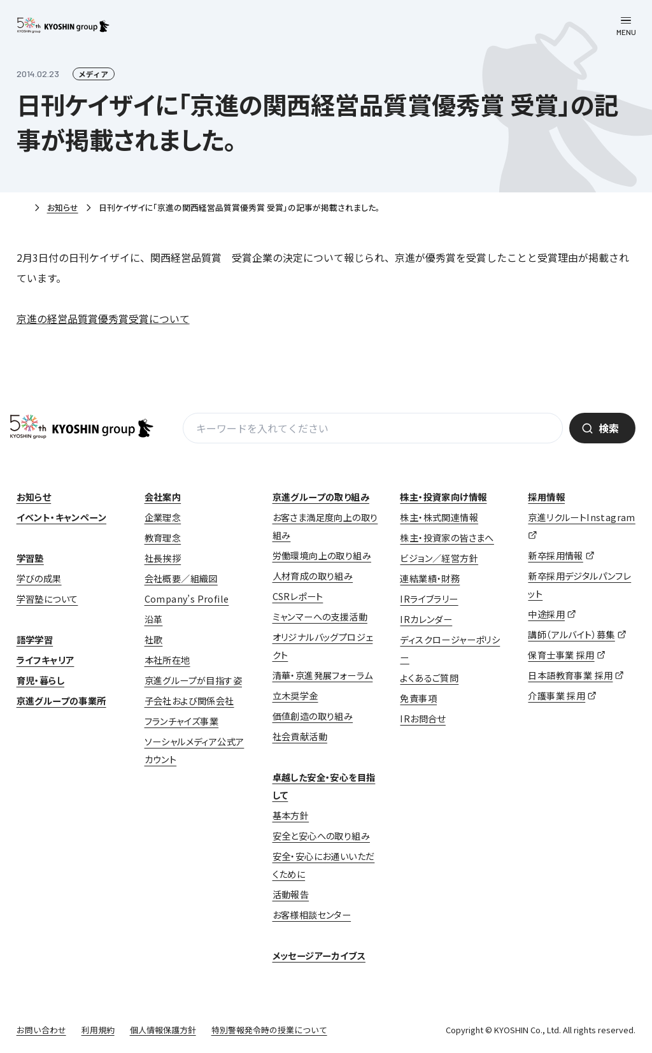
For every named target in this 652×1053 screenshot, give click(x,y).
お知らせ (62, 207)
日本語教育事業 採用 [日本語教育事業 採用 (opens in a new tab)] (570, 675)
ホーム (22, 208)
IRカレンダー (426, 619)
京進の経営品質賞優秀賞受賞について (103, 318)
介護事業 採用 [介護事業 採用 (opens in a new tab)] (556, 695)
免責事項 (418, 698)
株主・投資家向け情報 (443, 497)
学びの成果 (39, 578)
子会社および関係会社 (189, 700)
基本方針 (291, 815)
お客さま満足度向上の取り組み (325, 526)
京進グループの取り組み (321, 497)
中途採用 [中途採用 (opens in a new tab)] (546, 614)
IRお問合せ (422, 718)
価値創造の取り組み (313, 716)
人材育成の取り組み (313, 575)
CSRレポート (298, 596)
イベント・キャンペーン (61, 517)
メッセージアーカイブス (319, 955)
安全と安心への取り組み (321, 835)
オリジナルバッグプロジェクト (323, 646)
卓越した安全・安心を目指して (324, 786)
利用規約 (98, 1030)
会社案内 (163, 497)
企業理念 (163, 517)
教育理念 (163, 537)
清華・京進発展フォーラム (323, 675)
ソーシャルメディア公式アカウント (194, 750)
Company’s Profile (187, 598)
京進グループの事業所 (61, 700)
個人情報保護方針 (163, 1030)
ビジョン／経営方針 (439, 558)
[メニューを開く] (626, 26)
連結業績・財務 (430, 578)
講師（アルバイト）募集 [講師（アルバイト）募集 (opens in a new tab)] (571, 634)
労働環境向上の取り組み (322, 555)
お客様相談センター (312, 914)
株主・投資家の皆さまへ (446, 537)
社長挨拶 (163, 558)
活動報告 (291, 894)
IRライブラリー (429, 598)
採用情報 (546, 497)
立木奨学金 (295, 695)
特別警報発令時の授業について (269, 1030)
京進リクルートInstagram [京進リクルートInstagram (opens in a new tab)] (581, 517)
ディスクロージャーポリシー (450, 648)
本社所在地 (167, 660)
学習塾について (47, 598)
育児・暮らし (40, 680)
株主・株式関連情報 (439, 517)
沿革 (154, 619)
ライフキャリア (45, 660)
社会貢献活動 (300, 736)
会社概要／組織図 (181, 578)
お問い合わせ (41, 1030)
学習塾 (30, 558)
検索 (609, 428)
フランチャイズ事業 (182, 721)
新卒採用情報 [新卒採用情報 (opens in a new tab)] (555, 555)
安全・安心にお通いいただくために (324, 865)
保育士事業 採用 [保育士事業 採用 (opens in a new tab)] (561, 654)
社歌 (154, 639)
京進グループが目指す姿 (193, 680)
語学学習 (35, 639)
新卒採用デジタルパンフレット (579, 584)
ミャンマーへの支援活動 (320, 616)
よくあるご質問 (429, 677)
